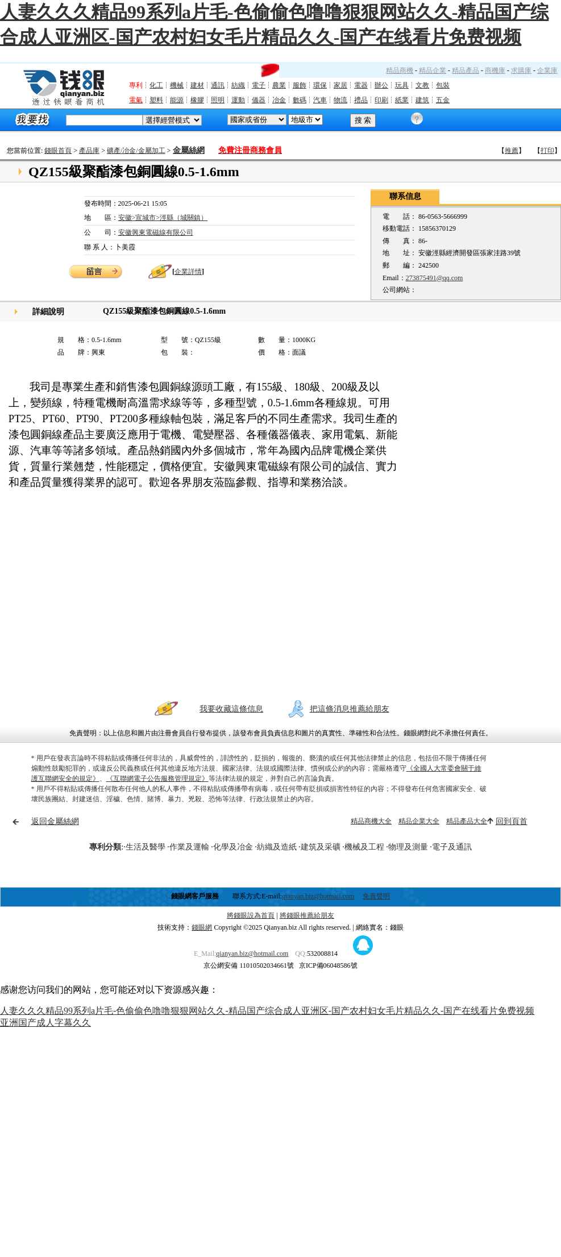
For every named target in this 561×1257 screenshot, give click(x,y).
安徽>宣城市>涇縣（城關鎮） (163, 218)
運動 (238, 100)
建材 (197, 85)
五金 (443, 100)
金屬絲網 (189, 150)
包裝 (443, 85)
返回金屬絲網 (55, 821)
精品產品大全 (466, 821)
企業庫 (547, 70)
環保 (320, 85)
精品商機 (399, 70)
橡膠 (197, 100)
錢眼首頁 (58, 151)
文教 (422, 85)
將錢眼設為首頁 (251, 915)
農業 (279, 85)
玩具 (402, 85)
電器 (361, 85)
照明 (218, 100)
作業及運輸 (189, 847)
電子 (258, 85)
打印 (547, 151)
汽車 (320, 100)
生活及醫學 (145, 847)
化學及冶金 (233, 847)
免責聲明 (376, 896)
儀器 (258, 100)
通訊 (218, 85)
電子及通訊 (452, 847)
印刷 (381, 100)
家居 (340, 85)
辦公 (381, 85)
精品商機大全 (371, 821)
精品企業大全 (418, 821)
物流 (340, 100)
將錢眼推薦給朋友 (307, 915)
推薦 (511, 151)
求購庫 (521, 70)
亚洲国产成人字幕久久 (45, 1022)
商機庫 (495, 70)
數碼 (299, 100)
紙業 (402, 100)
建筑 (422, 100)
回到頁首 (511, 821)
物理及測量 (408, 847)
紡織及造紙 (277, 847)
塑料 (156, 100)
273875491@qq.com (434, 278)
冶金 (279, 100)
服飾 (299, 85)
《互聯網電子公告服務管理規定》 (157, 778)
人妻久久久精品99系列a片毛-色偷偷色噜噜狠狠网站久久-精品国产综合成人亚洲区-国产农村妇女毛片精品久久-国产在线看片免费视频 (267, 1010)
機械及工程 (364, 847)
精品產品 (465, 70)
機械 (177, 85)
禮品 (361, 100)
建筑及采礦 (320, 847)
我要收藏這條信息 (231, 709)
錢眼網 (202, 927)
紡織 (238, 85)
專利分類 (105, 847)
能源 (177, 100)
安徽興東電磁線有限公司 (155, 232)
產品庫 (89, 151)
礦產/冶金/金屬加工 (136, 151)
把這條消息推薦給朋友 (349, 709)
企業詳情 (188, 272)
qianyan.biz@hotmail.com (318, 896)
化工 (156, 85)
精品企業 (432, 70)
